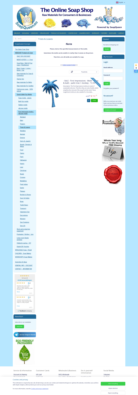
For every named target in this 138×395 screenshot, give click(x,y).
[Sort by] (84, 72)
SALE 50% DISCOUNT (23, 56)
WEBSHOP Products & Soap (24, 53)
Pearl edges (24, 184)
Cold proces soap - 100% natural (25, 90)
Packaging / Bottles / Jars (25, 234)
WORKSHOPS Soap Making (23, 257)
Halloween (23, 160)
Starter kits (20, 79)
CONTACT (121, 33)
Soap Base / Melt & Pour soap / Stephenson (24, 64)
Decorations (24, 215)
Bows (22, 202)
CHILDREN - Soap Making (23, 253)
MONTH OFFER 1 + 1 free (25, 60)
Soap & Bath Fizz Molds (24, 94)
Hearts (22, 164)
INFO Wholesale (64, 374)
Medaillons (23, 181)
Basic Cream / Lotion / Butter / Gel (24, 69)
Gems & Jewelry (25, 141)
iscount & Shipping (21, 374)
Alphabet (23, 117)
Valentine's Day (25, 212)
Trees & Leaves (25, 127)
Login (106, 83)
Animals (22, 134)
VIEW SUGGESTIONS (69, 65)
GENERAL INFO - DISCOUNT (24, 265)
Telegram (107, 374)
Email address (108, 67)
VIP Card (39, 374)
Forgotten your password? (111, 88)
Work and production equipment (23, 230)
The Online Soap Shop (22, 49)
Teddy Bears (24, 205)
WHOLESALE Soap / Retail (23, 250)
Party (21, 157)
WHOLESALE (25, 33)
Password (107, 75)
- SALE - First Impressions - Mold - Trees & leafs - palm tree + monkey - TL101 (80, 82)
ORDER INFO (34, 33)
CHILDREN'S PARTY (84, 33)
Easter (22, 188)
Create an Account (110, 110)
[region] (55, 387)
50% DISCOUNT (44, 33)
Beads (22, 174)
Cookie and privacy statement (39, 389)
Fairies (22, 153)
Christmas (23, 171)
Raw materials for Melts (24, 82)
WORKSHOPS (95, 33)
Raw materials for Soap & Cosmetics (25, 74)
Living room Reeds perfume (23, 239)
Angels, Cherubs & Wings (26, 145)
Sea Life (22, 226)
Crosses (22, 177)
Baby (21, 120)
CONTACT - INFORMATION (23, 269)
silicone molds (23, 108)
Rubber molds (22, 105)
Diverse (22, 138)
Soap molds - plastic (25, 98)
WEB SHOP (17, 33)
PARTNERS (104, 33)
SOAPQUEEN (112, 33)
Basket (107, 49)
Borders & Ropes (25, 195)
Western (22, 219)
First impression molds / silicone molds (26, 113)
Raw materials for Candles (25, 86)
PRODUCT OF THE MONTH (58, 33)
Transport (23, 209)
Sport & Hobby (24, 198)
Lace (21, 167)
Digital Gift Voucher (23, 247)
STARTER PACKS (72, 33)
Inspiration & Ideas (21, 262)
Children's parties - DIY (24, 243)
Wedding (23, 131)
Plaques (22, 191)
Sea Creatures (24, 222)
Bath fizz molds (23, 101)
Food (21, 150)
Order (94, 100)
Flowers (22, 124)
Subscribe (19, 326)
